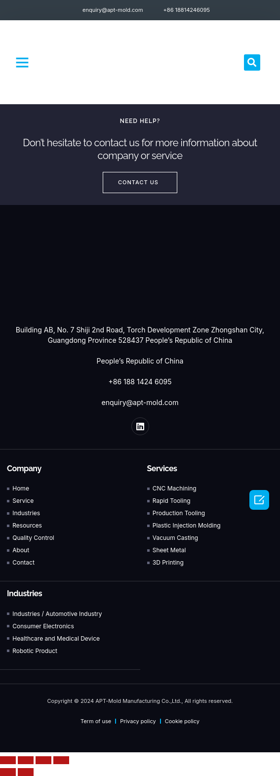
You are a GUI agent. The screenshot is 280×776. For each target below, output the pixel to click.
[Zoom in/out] (61, 760)
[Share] (26, 760)
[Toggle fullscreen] (43, 760)
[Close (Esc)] (8, 760)
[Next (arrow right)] (26, 772)
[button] (22, 62)
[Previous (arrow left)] (8, 772)
